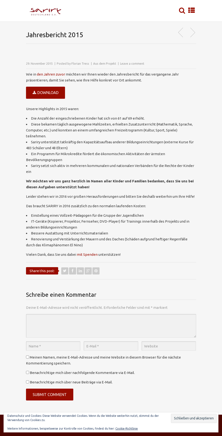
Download (46, 92)
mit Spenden (87, 254)
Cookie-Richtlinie (126, 428)
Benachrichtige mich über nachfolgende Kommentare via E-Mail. (82, 373)
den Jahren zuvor (51, 74)
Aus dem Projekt (104, 63)
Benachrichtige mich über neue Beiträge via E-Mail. (71, 382)
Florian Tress (80, 63)
